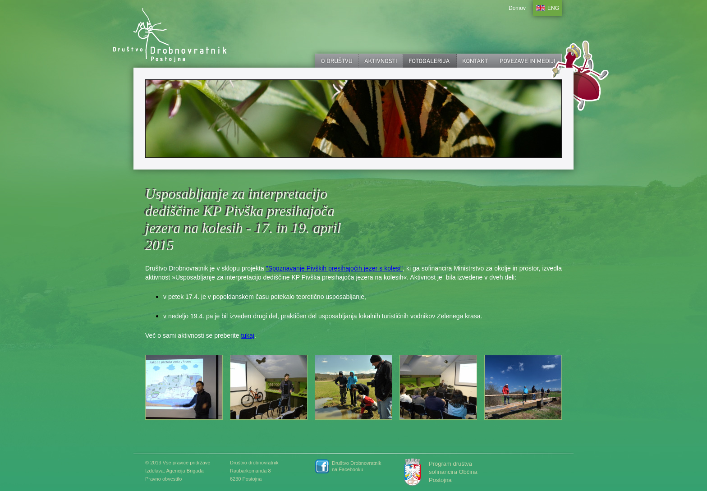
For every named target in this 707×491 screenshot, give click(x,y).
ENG (553, 8)
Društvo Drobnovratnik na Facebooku (356, 466)
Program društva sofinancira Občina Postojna (453, 471)
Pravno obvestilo (163, 479)
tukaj (247, 335)
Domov (517, 8)
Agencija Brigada (184, 470)
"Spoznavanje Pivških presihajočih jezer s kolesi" (334, 268)
